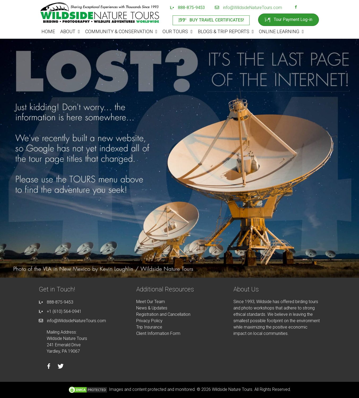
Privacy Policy (149, 320)
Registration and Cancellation (163, 314)
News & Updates (151, 307)
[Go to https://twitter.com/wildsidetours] (60, 367)
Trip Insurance (149, 327)
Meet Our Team (150, 301)
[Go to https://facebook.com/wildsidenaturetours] (296, 8)
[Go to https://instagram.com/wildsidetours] (303, 8)
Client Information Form (158, 333)
